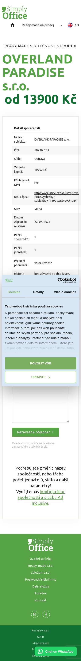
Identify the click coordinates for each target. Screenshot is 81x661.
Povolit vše (40, 363)
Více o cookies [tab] (65, 292)
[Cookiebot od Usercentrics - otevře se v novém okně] (58, 280)
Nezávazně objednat (35, 432)
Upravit (40, 377)
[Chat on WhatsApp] (56, 654)
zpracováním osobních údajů (29, 446)
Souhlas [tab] (14, 292)
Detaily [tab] (38, 292)
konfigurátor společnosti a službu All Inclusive (41, 497)
